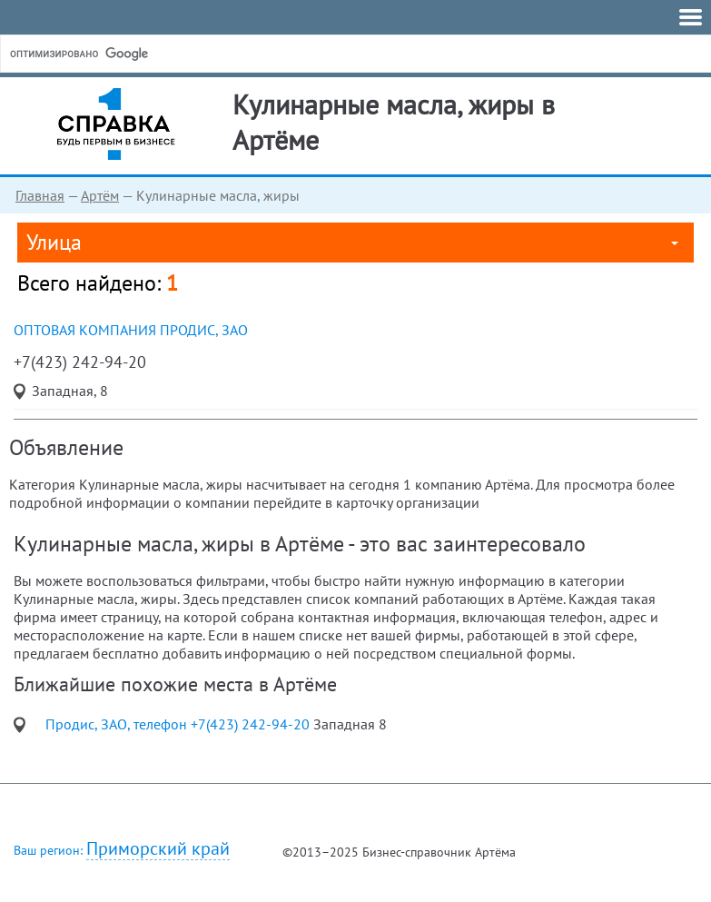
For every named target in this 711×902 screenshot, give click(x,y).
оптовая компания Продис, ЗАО (131, 330)
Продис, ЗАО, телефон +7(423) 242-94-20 (179, 724)
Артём (100, 195)
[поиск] (144, 53)
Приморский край (158, 849)
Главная (39, 195)
